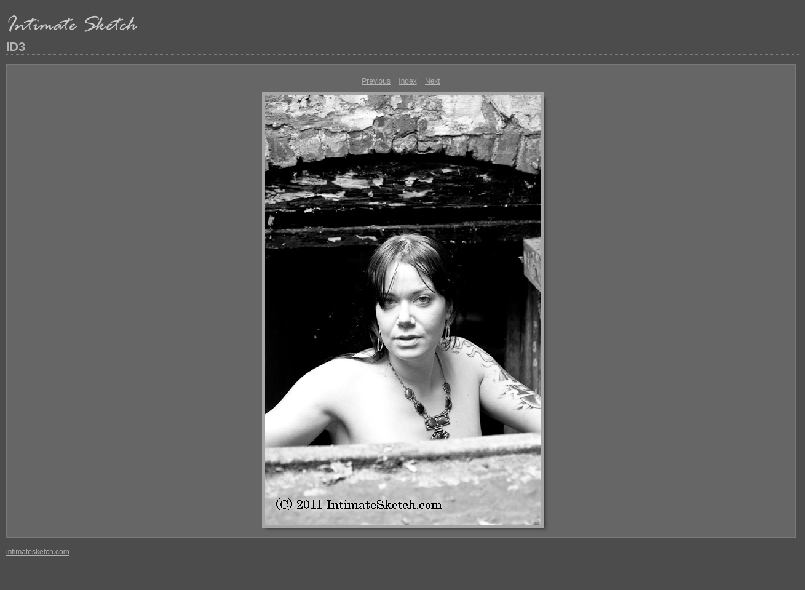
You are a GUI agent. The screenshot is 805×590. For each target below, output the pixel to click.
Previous (376, 81)
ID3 (15, 47)
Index (407, 81)
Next (432, 81)
